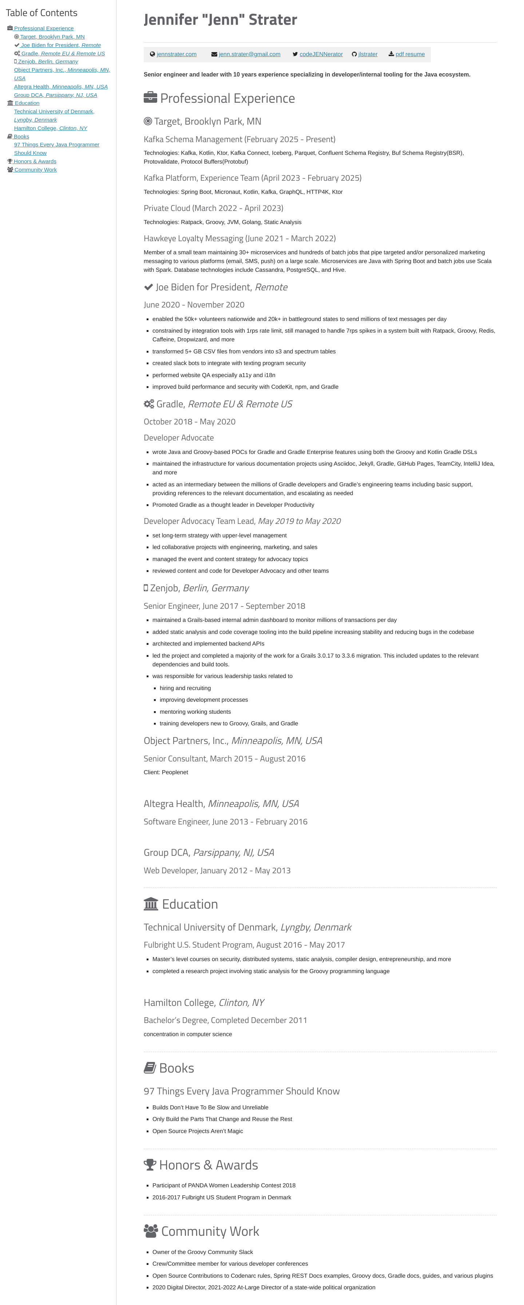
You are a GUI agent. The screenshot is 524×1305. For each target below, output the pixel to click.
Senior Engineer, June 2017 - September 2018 (224, 605)
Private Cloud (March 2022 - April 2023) (213, 207)
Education (23, 103)
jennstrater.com (176, 54)
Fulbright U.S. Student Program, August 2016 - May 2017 (244, 944)
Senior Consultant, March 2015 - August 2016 (225, 758)
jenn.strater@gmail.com (250, 54)
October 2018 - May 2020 (189, 421)
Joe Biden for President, (57, 45)
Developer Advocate (179, 437)
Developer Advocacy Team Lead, (242, 520)
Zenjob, (46, 61)
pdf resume (410, 54)
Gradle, (59, 53)
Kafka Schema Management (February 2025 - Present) (240, 139)
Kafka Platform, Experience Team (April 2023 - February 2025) (253, 177)
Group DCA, (55, 95)
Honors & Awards (31, 161)
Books (18, 136)
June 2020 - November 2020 (194, 304)
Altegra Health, (61, 86)
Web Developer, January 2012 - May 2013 (217, 870)
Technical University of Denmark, (247, 927)
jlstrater (367, 54)
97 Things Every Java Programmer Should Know (242, 1090)
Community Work (32, 169)
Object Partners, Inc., (233, 740)
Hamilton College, (50, 128)
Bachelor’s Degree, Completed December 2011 (225, 1020)
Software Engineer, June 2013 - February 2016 (225, 821)
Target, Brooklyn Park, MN (49, 37)
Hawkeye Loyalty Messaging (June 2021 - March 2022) (240, 238)
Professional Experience (40, 28)
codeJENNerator (321, 54)
